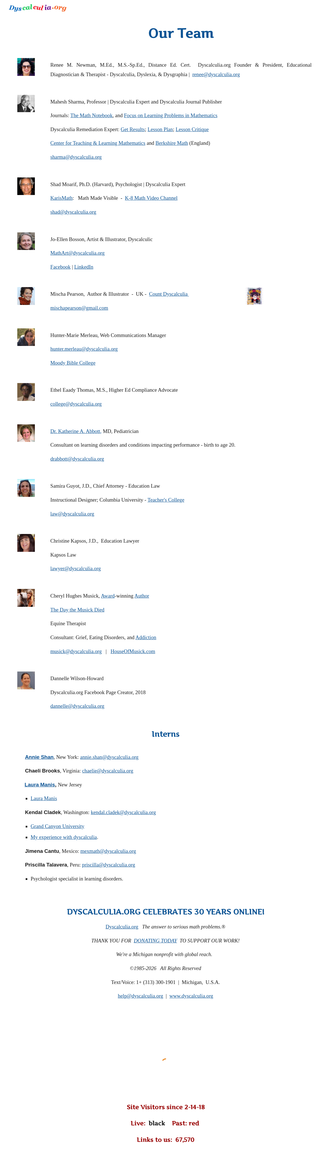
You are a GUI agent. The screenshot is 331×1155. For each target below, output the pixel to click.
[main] (178, 33)
